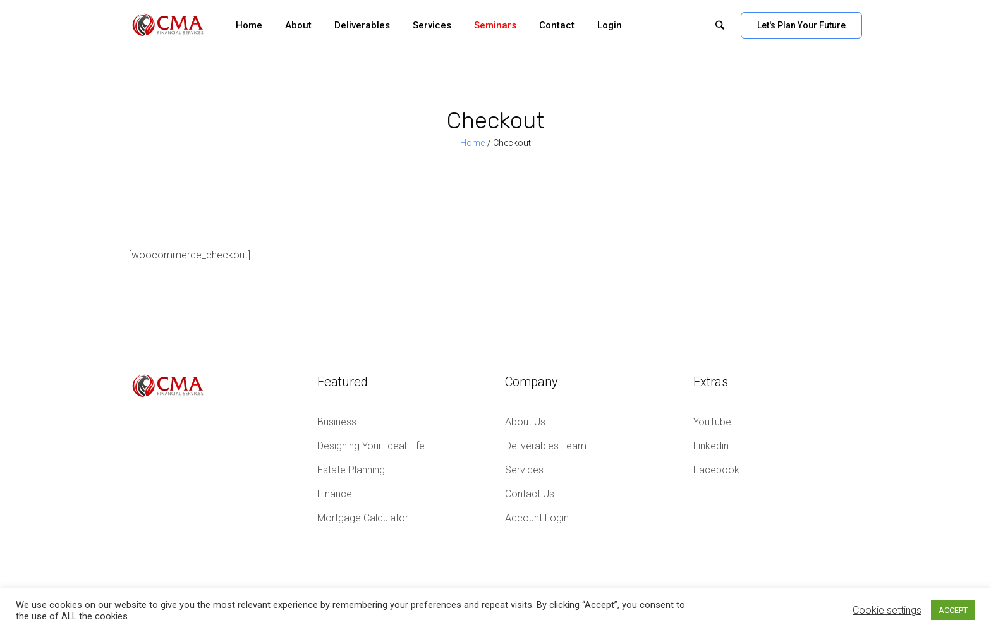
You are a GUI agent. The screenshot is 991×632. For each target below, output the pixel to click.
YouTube (712, 422)
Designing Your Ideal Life (371, 446)
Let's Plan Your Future (801, 25)
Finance (334, 494)
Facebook (716, 470)
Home (472, 143)
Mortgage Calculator (362, 518)
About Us (525, 422)
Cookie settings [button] (887, 610)
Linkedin (711, 446)
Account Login (537, 518)
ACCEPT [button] (953, 610)
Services (524, 470)
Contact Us (529, 494)
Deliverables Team (546, 446)
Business (336, 422)
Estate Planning (351, 470)
